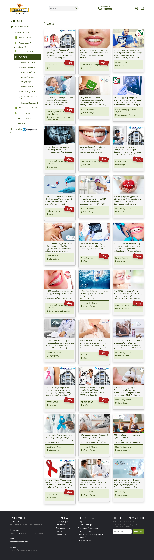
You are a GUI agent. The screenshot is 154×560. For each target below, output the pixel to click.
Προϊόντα (22, 123)
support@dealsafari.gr (19, 542)
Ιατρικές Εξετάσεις (29, 103)
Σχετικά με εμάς (62, 521)
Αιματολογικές (28, 77)
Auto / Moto (23, 32)
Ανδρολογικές (28, 72)
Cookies (59, 531)
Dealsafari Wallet (85, 540)
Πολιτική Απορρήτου (64, 528)
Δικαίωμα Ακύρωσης (86, 531)
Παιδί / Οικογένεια (26, 118)
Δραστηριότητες (27, 51)
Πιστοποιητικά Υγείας (30, 97)
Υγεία (23, 56)
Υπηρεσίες (24, 113)
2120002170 (15, 533)
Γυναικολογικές (28, 67)
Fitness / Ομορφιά (28, 107)
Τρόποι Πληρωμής (85, 525)
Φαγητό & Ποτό (26, 37)
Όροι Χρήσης (61, 525)
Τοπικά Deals (22, 27)
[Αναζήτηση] (61, 8)
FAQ (80, 521)
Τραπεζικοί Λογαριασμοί (88, 528)
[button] (142, 9)
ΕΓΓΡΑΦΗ (138, 531)
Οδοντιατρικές (28, 62)
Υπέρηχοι (26, 82)
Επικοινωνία (61, 535)
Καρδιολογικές (28, 91)
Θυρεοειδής (27, 86)
